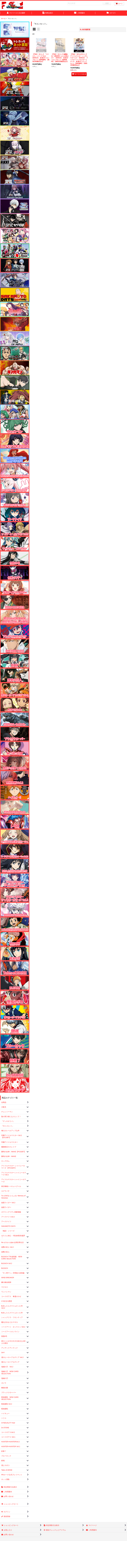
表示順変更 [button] (85, 29)
